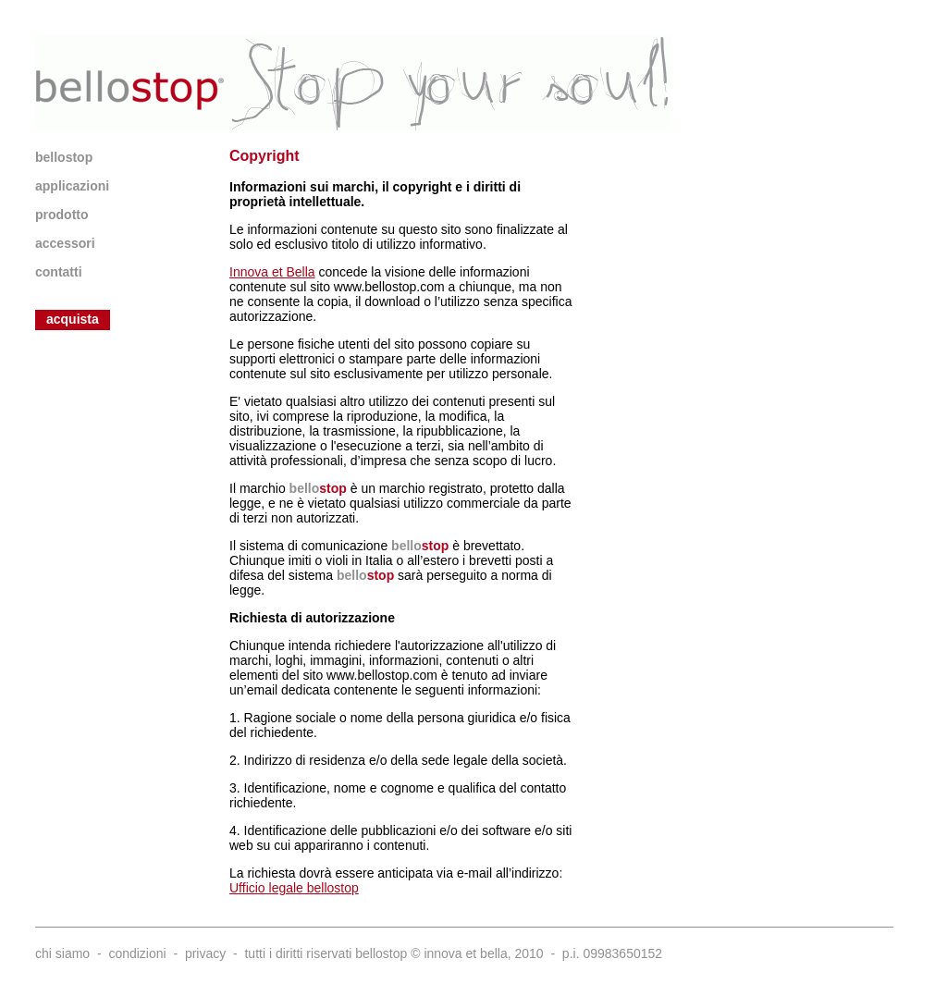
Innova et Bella (272, 271)
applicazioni (72, 185)
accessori (65, 243)
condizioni (137, 953)
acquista (72, 319)
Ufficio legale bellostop (294, 887)
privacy (205, 953)
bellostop (63, 157)
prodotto (62, 214)
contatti (58, 271)
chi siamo (62, 953)
